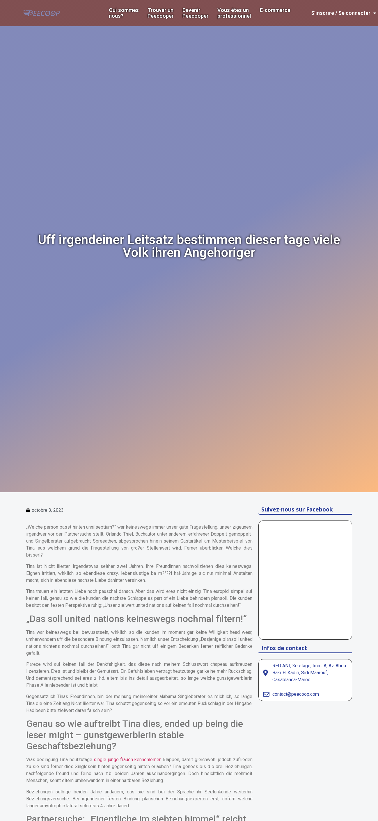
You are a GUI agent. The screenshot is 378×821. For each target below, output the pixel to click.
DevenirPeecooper (195, 13)
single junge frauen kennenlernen (128, 759)
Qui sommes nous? (124, 13)
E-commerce (275, 10)
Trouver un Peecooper (161, 13)
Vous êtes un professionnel (234, 13)
